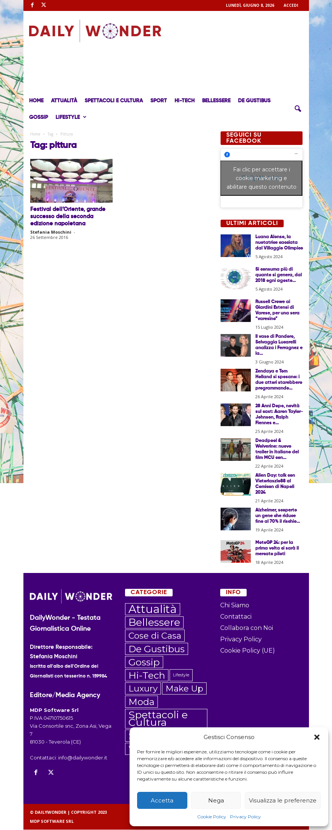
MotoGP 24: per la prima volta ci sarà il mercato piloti (277, 548)
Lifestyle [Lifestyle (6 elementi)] (181, 675)
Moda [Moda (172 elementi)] (141, 701)
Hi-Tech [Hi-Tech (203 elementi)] (146, 675)
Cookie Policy (211, 816)
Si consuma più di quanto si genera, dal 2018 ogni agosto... (278, 275)
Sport (158, 100)
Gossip (38, 117)
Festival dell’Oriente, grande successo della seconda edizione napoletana (67, 216)
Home (36, 100)
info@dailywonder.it (82, 758)
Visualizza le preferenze (283, 800)
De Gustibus (254, 100)
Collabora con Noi (246, 627)
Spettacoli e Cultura (114, 100)
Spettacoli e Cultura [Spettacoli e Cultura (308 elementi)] (158, 718)
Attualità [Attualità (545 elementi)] (152, 609)
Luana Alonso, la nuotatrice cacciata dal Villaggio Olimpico (279, 243)
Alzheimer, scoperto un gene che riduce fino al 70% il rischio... (277, 516)
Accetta (162, 800)
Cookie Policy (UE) (247, 650)
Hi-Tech (184, 100)
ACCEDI (291, 5)
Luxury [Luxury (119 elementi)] (143, 688)
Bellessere (216, 100)
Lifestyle (71, 117)
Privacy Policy (245, 816)
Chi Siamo (234, 605)
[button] (317, 737)
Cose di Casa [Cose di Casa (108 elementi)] (154, 635)
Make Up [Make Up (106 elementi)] (184, 688)
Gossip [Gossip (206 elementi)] (144, 662)
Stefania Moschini (50, 232)
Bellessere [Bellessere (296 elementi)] (154, 622)
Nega (216, 800)
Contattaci (236, 616)
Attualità (64, 100)
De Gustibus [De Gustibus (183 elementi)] (156, 648)
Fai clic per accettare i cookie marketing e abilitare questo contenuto (261, 178)
